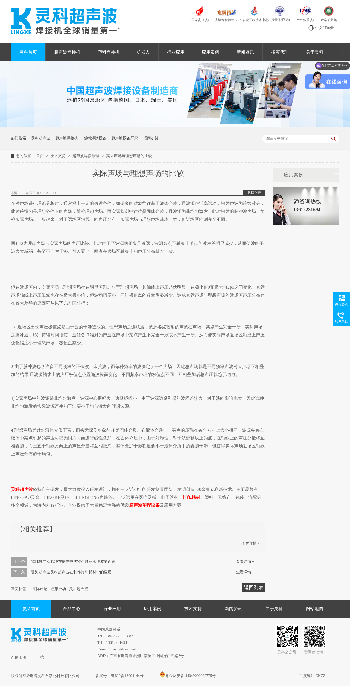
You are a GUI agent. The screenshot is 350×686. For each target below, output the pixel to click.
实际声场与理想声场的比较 (129, 156)
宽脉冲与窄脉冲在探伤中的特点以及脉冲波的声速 (73, 562)
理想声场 (58, 589)
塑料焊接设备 (94, 138)
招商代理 (280, 52)
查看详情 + (245, 562)
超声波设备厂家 (124, 138)
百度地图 (27, 657)
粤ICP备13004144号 (127, 676)
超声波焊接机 (67, 52)
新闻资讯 (245, 52)
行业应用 (176, 52)
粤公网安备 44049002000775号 (188, 676)
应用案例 (210, 52)
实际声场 (40, 589)
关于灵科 (274, 608)
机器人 (143, 52)
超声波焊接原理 (86, 156)
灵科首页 (28, 52)
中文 (319, 28)
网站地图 (314, 608)
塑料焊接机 (108, 52)
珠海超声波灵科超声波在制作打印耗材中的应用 (71, 572)
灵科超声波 (40, 138)
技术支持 (58, 156)
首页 (40, 156)
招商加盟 (151, 138)
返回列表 (254, 193)
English (331, 28)
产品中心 (71, 608)
